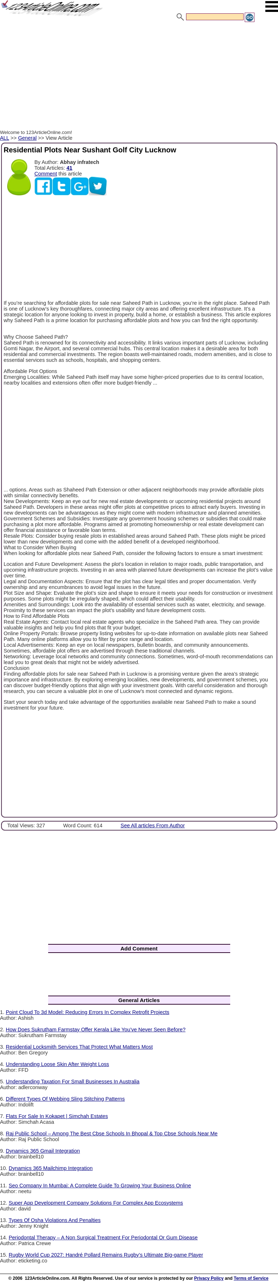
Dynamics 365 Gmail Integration (43, 1151)
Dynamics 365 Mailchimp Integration (51, 1168)
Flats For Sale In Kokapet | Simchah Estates (57, 1116)
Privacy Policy (208, 1278)
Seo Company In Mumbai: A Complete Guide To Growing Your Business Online (100, 1185)
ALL (4, 138)
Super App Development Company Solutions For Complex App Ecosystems (96, 1203)
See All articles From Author (153, 825)
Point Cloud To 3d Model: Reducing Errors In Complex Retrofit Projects (87, 1012)
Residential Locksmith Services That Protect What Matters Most (79, 1047)
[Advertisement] (139, 76)
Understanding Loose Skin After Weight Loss (57, 1064)
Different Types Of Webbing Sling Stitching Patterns (65, 1099)
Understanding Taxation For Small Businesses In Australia (72, 1081)
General (27, 138)
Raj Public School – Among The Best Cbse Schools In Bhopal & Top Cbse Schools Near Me (112, 1133)
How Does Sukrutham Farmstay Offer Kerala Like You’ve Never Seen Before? (95, 1029)
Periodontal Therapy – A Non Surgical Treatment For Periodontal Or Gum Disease (103, 1237)
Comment (45, 174)
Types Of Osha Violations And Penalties (55, 1220)
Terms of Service (251, 1278)
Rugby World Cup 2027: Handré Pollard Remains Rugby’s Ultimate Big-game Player (106, 1255)
